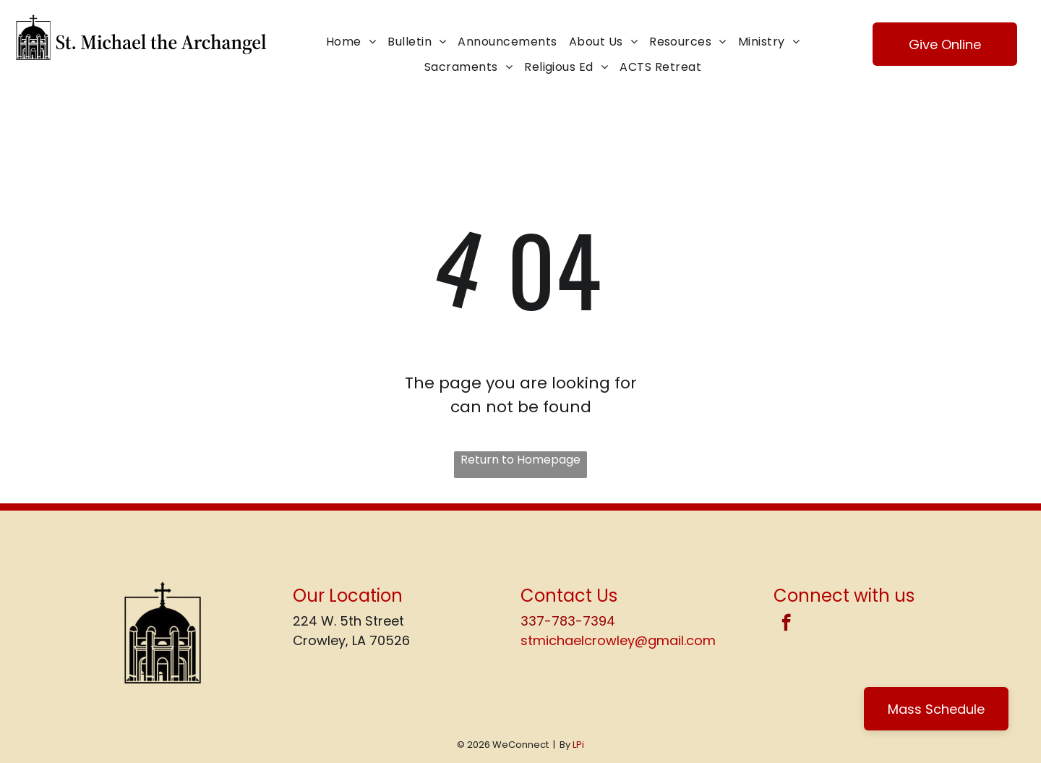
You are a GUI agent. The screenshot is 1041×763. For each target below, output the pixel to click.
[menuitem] (351, 42)
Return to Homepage (520, 459)
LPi (578, 744)
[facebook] (786, 624)
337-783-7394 (567, 621)
